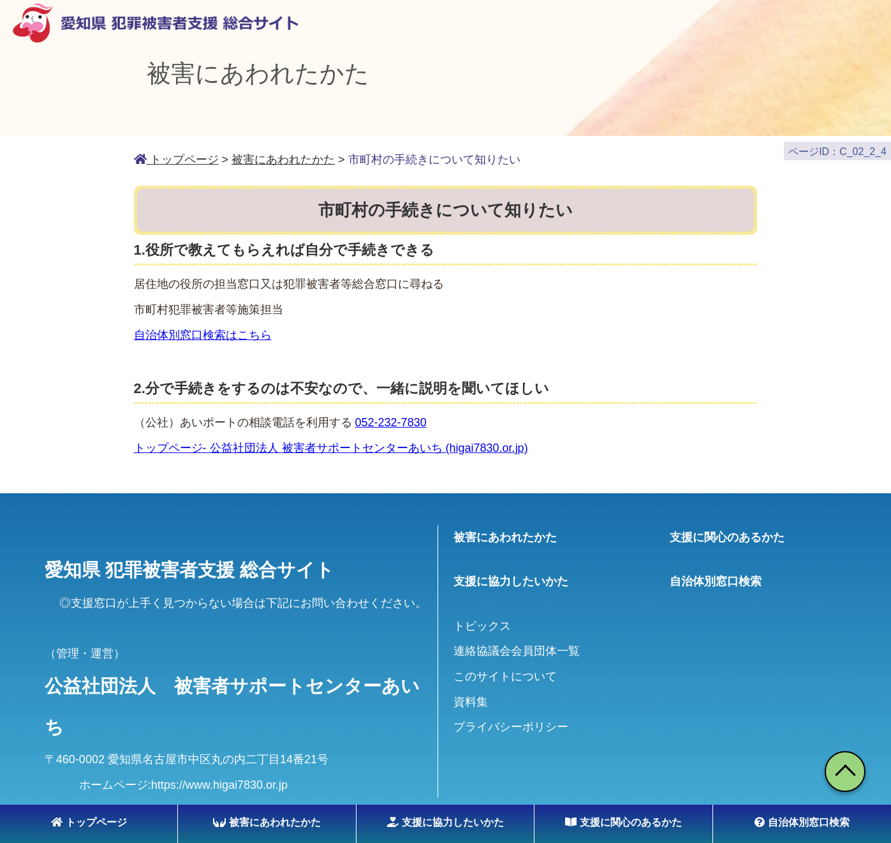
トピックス (482, 619)
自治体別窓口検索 (802, 822)
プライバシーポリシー (510, 721)
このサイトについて (505, 670)
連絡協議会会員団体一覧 (516, 645)
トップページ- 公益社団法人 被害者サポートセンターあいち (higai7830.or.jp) (331, 441)
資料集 (470, 695)
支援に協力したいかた (445, 822)
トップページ (89, 822)
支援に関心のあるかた (623, 822)
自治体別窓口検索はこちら (203, 328)
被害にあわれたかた (267, 822)
